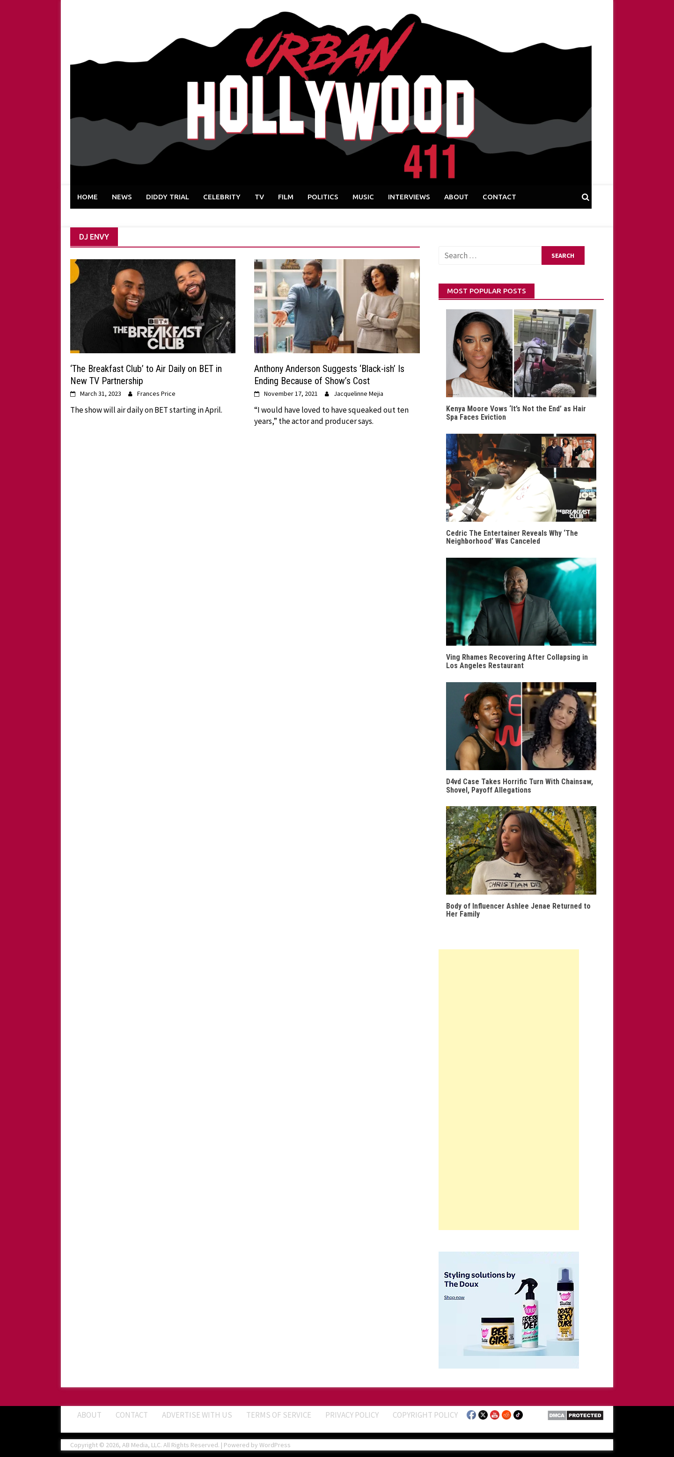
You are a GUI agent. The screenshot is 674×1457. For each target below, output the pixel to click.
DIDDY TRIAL (167, 197)
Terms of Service (278, 1415)
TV (259, 197)
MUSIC (363, 197)
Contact (132, 1415)
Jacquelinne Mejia (358, 393)
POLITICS (323, 197)
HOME (87, 197)
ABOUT (456, 197)
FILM (285, 197)
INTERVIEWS (409, 197)
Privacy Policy (352, 1415)
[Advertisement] (509, 1089)
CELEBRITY (222, 197)
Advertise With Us (197, 1415)
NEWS (122, 197)
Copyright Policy (425, 1415)
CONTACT (499, 197)
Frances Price (156, 393)
